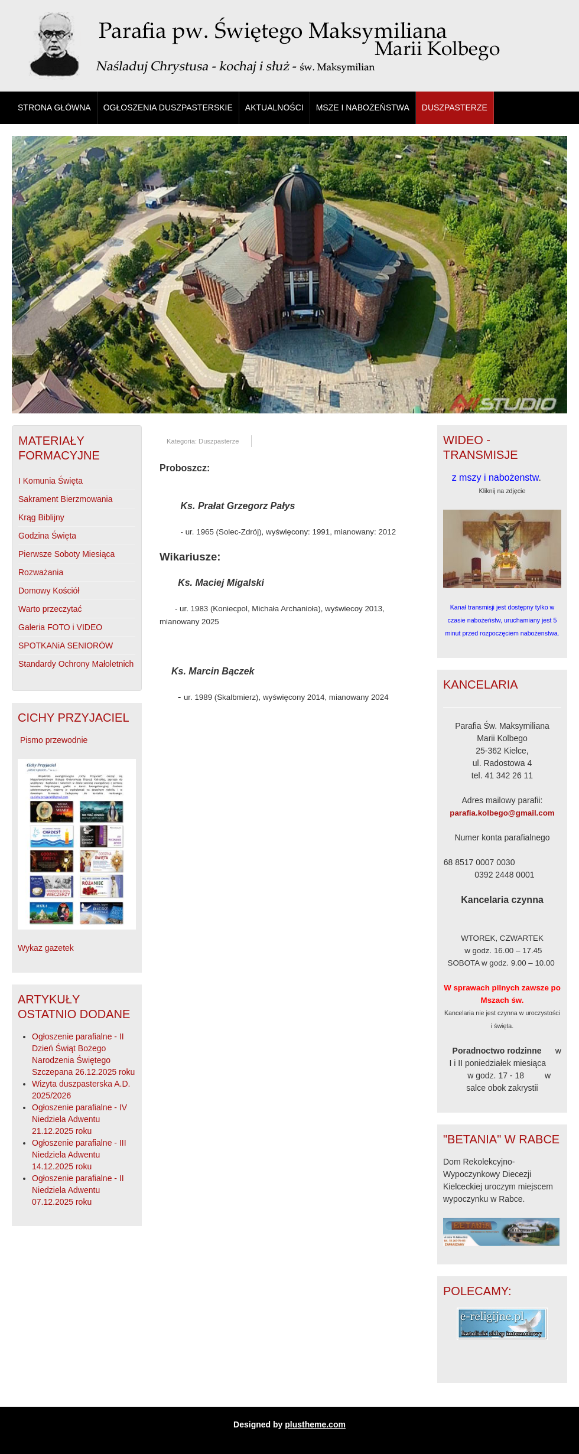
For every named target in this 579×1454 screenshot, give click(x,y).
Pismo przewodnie (53, 740)
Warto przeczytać (50, 609)
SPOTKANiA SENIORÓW (65, 645)
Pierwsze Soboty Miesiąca (66, 554)
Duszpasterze (454, 107)
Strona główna (54, 107)
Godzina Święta (47, 535)
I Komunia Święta (50, 480)
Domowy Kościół (48, 590)
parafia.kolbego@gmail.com (502, 812)
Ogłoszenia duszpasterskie (168, 107)
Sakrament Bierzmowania (65, 499)
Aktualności (274, 107)
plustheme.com (315, 1424)
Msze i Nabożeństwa (362, 107)
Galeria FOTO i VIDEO (60, 627)
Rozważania (40, 572)
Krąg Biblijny (41, 517)
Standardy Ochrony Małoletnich (76, 664)
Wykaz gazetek (46, 948)
